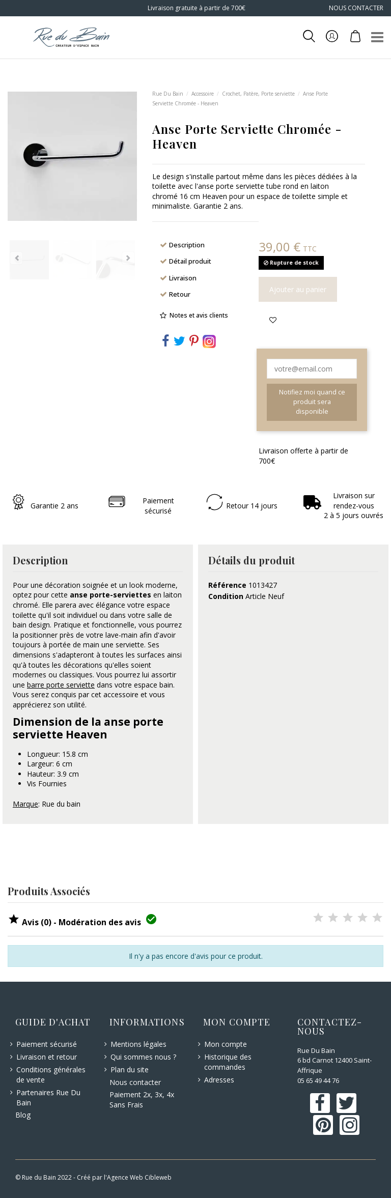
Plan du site (129, 1069)
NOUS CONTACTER (356, 8)
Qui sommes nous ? (143, 1057)
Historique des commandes (228, 1062)
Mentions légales (138, 1044)
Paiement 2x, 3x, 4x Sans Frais (141, 1099)
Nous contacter (135, 1082)
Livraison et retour (46, 1057)
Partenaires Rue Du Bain (48, 1097)
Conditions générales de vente (51, 1075)
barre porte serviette (61, 685)
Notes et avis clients (199, 315)
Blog (23, 1115)
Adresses (219, 1080)
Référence (227, 585)
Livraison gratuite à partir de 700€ (195, 8)
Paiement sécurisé (46, 1044)
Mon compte (225, 1044)
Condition (225, 596)
